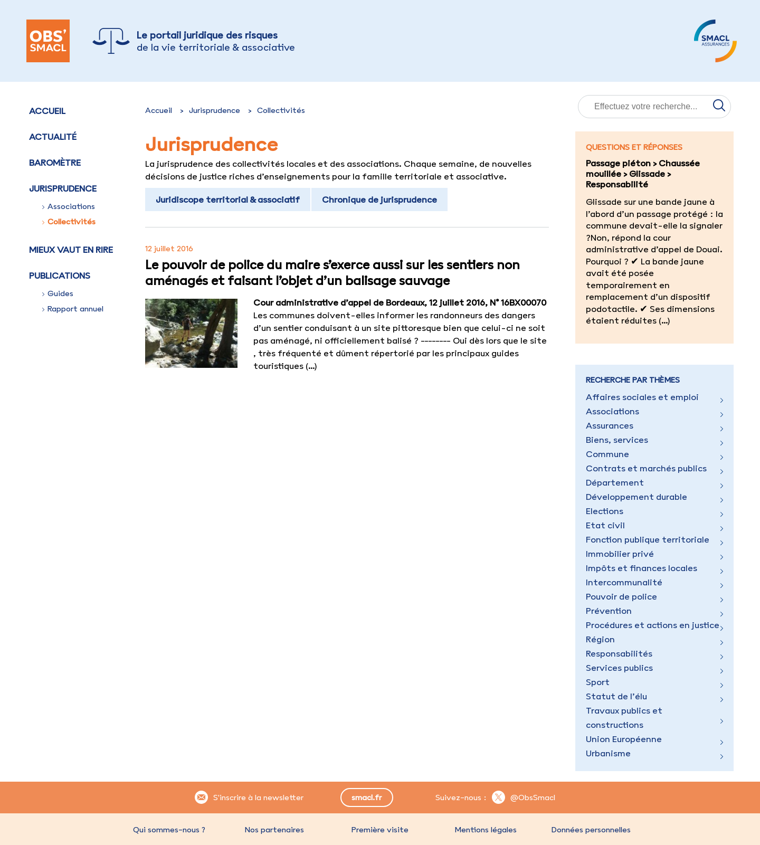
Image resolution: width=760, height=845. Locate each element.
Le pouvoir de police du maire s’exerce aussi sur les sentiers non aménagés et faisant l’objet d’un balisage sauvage (332, 272)
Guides (57, 293)
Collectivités (69, 221)
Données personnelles (591, 829)
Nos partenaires (274, 829)
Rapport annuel (72, 309)
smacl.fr (367, 797)
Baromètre (55, 162)
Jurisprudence (214, 110)
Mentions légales (485, 829)
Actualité (53, 136)
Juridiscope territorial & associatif (228, 199)
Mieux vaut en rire (71, 249)
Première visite (380, 829)
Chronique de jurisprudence (379, 199)
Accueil (47, 111)
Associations (68, 206)
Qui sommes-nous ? (169, 829)
